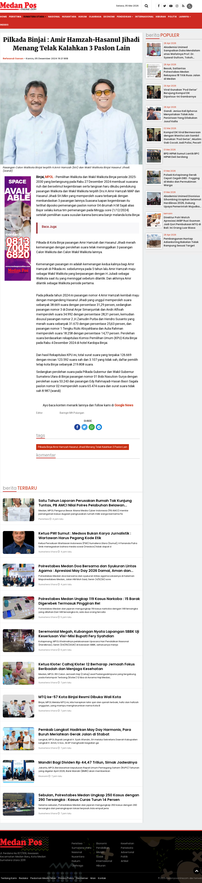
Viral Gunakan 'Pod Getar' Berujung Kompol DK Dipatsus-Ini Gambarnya (180, 93)
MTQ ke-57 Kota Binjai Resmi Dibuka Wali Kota (79, 696)
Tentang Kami (9, 878)
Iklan (93, 878)
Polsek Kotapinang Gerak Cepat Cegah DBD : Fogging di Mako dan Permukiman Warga (182, 180)
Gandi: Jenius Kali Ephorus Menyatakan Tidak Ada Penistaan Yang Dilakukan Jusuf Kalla (180, 116)
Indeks (4, 24)
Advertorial (127, 852)
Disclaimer (82, 878)
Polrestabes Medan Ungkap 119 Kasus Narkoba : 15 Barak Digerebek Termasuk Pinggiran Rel (89, 601)
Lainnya (184, 16)
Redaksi (23, 878)
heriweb (198, 878)
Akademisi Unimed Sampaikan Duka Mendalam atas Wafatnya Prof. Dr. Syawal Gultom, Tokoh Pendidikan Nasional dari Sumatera (182, 55)
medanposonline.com (177, 878)
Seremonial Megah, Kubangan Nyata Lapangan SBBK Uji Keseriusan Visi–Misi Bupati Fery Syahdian (88, 634)
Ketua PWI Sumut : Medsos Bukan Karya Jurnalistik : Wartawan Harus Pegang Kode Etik (84, 535)
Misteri (100, 852)
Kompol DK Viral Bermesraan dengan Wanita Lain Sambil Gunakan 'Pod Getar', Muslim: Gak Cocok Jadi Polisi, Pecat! (183, 137)
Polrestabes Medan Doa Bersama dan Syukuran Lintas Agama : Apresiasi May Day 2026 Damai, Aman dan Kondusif (87, 571)
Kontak (102, 878)
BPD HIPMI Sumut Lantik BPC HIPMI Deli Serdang (181, 155)
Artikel (124, 861)
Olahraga (95, 16)
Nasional (54, 16)
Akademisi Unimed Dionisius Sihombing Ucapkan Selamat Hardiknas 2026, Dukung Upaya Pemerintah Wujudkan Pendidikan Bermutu (182, 203)
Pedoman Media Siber (43, 878)
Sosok (99, 856)
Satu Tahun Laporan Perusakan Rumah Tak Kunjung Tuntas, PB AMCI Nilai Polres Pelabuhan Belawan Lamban (85, 505)
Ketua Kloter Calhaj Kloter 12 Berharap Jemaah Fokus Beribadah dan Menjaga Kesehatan (86, 666)
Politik (172, 16)
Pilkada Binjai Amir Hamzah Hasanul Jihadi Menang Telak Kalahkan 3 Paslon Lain (82, 447)
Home (3, 16)
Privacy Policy (66, 878)
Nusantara (69, 16)
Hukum (82, 16)
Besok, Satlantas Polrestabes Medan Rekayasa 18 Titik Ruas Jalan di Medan (182, 74)
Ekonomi (109, 16)
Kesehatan (127, 843)
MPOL (49, 177)
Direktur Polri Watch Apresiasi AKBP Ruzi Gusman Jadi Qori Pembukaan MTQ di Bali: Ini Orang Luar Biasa (182, 223)
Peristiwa (15, 16)
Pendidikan (124, 16)
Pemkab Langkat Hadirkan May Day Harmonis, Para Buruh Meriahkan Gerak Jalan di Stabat (84, 732)
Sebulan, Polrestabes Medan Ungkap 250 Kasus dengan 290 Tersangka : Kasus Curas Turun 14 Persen (88, 797)
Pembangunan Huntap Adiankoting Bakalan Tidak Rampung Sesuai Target (181, 242)
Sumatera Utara (33, 16)
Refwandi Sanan (13, 58)
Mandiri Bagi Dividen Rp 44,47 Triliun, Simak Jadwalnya (87, 762)
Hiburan (161, 16)
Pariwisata (127, 848)
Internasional (144, 16)
